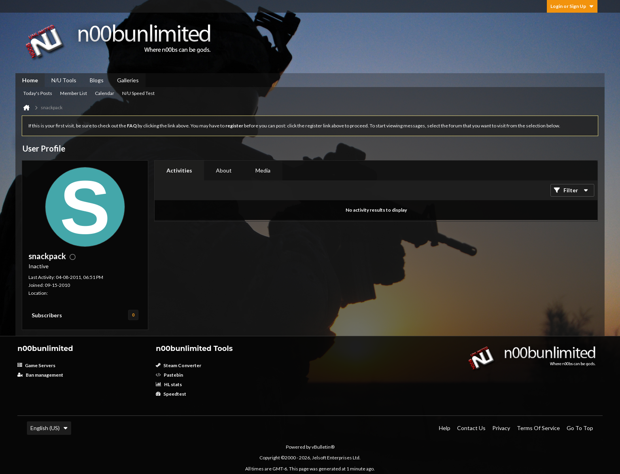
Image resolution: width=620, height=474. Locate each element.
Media (262, 170)
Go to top (580, 428)
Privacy (501, 428)
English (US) (49, 428)
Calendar (104, 93)
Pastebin (169, 375)
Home (30, 80)
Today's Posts (37, 93)
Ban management (40, 375)
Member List (73, 93)
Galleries (128, 80)
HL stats (169, 384)
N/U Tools (63, 80)
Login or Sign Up (572, 6)
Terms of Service (538, 428)
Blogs (97, 80)
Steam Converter (178, 365)
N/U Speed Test (138, 93)
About (224, 170)
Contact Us (471, 428)
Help (444, 428)
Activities (179, 170)
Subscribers (47, 315)
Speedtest (171, 394)
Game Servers (36, 365)
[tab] (179, 170)
